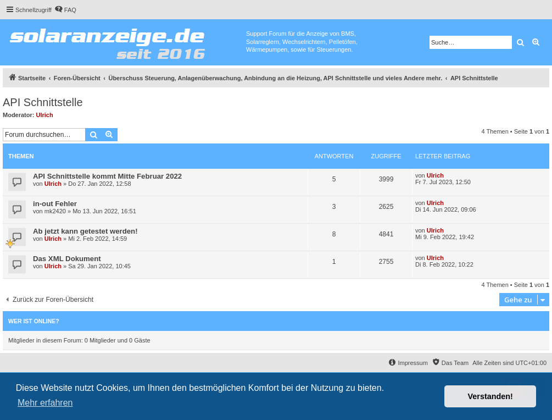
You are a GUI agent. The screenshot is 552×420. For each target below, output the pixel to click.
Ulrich (44, 115)
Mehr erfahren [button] (45, 402)
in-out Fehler (55, 204)
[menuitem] (65, 9)
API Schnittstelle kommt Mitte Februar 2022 (107, 176)
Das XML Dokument (67, 259)
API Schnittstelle (43, 102)
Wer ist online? (33, 321)
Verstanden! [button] (490, 396)
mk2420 (55, 211)
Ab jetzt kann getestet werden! (85, 231)
